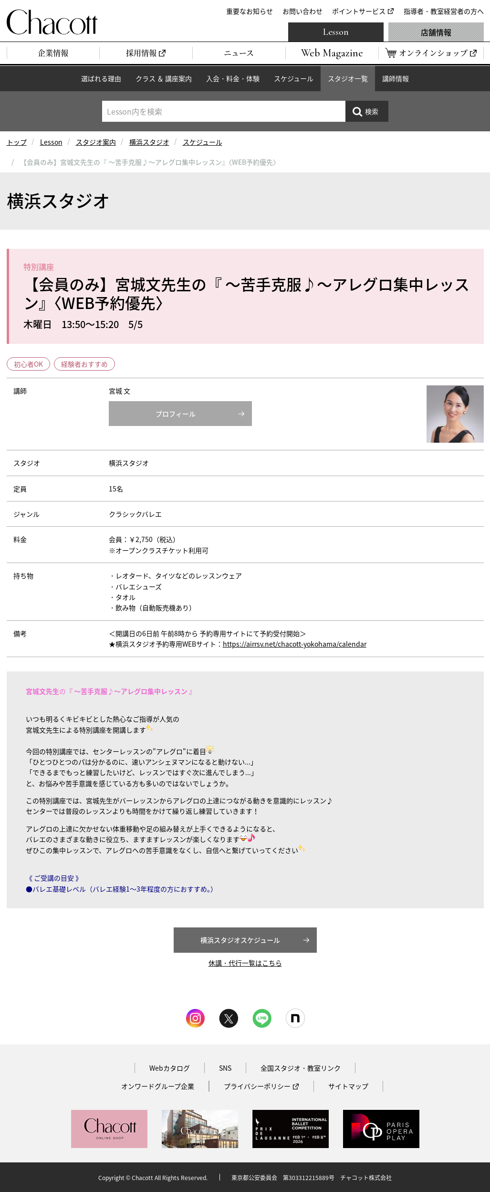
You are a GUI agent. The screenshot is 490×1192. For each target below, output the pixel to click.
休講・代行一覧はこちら (245, 963)
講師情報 (395, 78)
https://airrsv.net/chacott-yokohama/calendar (294, 644)
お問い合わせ (302, 11)
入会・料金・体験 (233, 78)
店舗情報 (436, 32)
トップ (17, 142)
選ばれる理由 (101, 78)
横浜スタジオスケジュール (240, 940)
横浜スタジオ (149, 142)
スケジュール (293, 78)
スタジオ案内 (96, 142)
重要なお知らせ (249, 11)
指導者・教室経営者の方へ (444, 11)
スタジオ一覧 (348, 78)
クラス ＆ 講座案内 (164, 78)
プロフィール (176, 413)
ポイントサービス (359, 11)
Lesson (336, 32)
